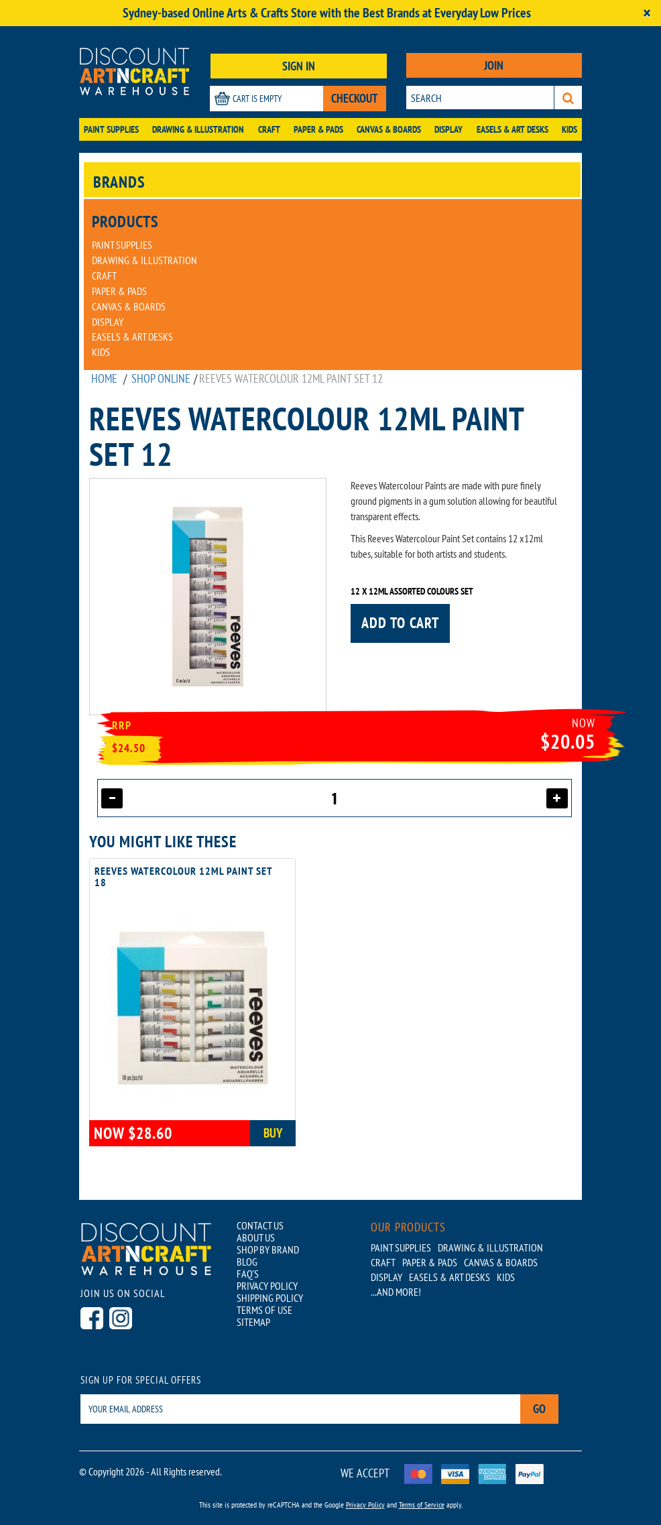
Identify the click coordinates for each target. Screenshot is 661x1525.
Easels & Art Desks (512, 129)
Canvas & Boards (389, 129)
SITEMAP (253, 1322)
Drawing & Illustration (198, 129)
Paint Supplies (111, 129)
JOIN (493, 65)
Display (448, 129)
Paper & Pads (318, 129)
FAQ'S (248, 1273)
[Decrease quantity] (112, 798)
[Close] (647, 13)
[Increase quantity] (557, 798)
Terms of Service (421, 1505)
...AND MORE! (396, 1291)
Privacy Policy (365, 1505)
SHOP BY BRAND (268, 1249)
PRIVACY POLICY (267, 1285)
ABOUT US (256, 1237)
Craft (269, 129)
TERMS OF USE (264, 1310)
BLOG (247, 1261)
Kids (569, 129)
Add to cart (400, 622)
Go (539, 1408)
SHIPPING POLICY (270, 1297)
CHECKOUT (354, 98)
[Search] (568, 97)
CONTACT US (260, 1225)
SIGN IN (298, 66)
